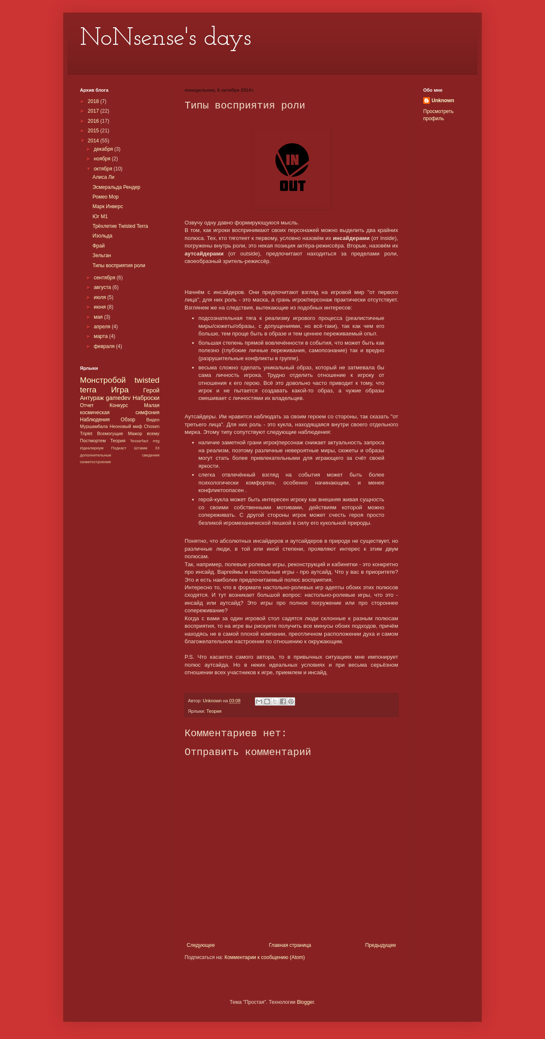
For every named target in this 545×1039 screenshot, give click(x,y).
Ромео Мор (106, 197)
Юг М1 (100, 216)
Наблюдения (95, 420)
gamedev (118, 397)
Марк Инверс (108, 206)
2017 (94, 111)
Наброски (146, 397)
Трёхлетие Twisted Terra (120, 226)
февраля (105, 346)
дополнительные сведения (119, 455)
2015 (94, 131)
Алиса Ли (103, 177)
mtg (156, 440)
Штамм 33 (146, 448)
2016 (94, 121)
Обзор (128, 420)
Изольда (102, 236)
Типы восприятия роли (119, 265)
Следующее (201, 945)
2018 (94, 101)
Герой (151, 390)
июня (100, 307)
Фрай (99, 246)
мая (99, 317)
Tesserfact (139, 440)
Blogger (305, 1002)
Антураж (92, 397)
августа (103, 287)
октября (103, 169)
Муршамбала (94, 426)
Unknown (443, 100)
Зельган (102, 255)
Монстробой (103, 380)
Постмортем (93, 440)
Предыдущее (380, 945)
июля (100, 297)
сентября (105, 278)
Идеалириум (91, 448)
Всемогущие (110, 433)
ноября (103, 159)
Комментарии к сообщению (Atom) (264, 957)
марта (101, 336)
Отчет (87, 405)
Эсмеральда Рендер (116, 187)
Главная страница (290, 945)
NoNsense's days (165, 38)
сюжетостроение (95, 461)
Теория (213, 711)
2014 (94, 141)
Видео (152, 419)
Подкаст (118, 448)
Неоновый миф (126, 426)
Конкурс (119, 405)
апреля (103, 327)
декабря (104, 149)
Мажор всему (143, 433)
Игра (120, 389)
